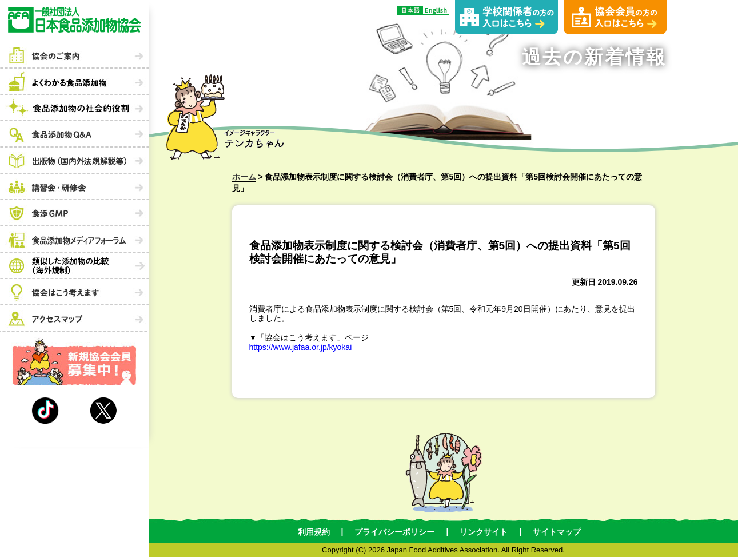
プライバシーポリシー (394, 531)
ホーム (244, 176)
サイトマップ (557, 531)
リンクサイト (484, 531)
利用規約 (314, 531)
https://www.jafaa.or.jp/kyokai (300, 347)
